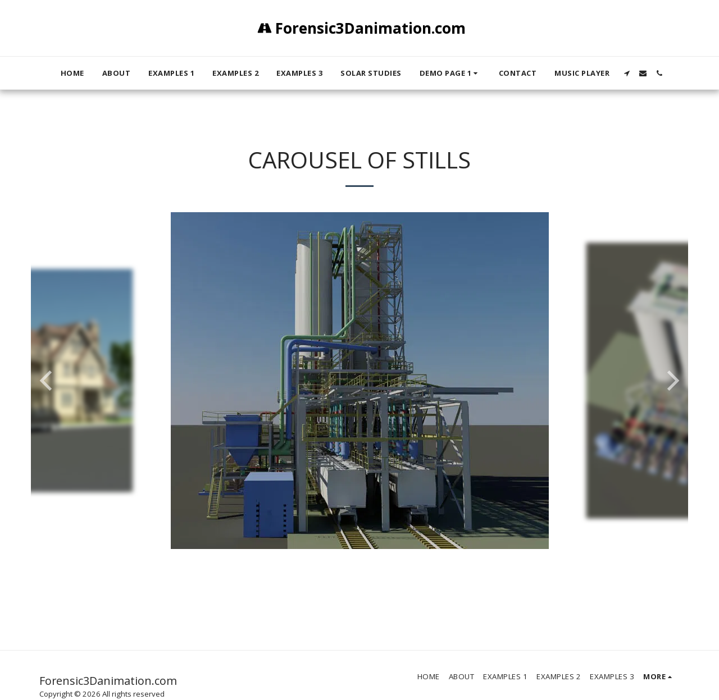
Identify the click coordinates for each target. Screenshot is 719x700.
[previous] (48, 380)
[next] (671, 380)
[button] (450, 73)
